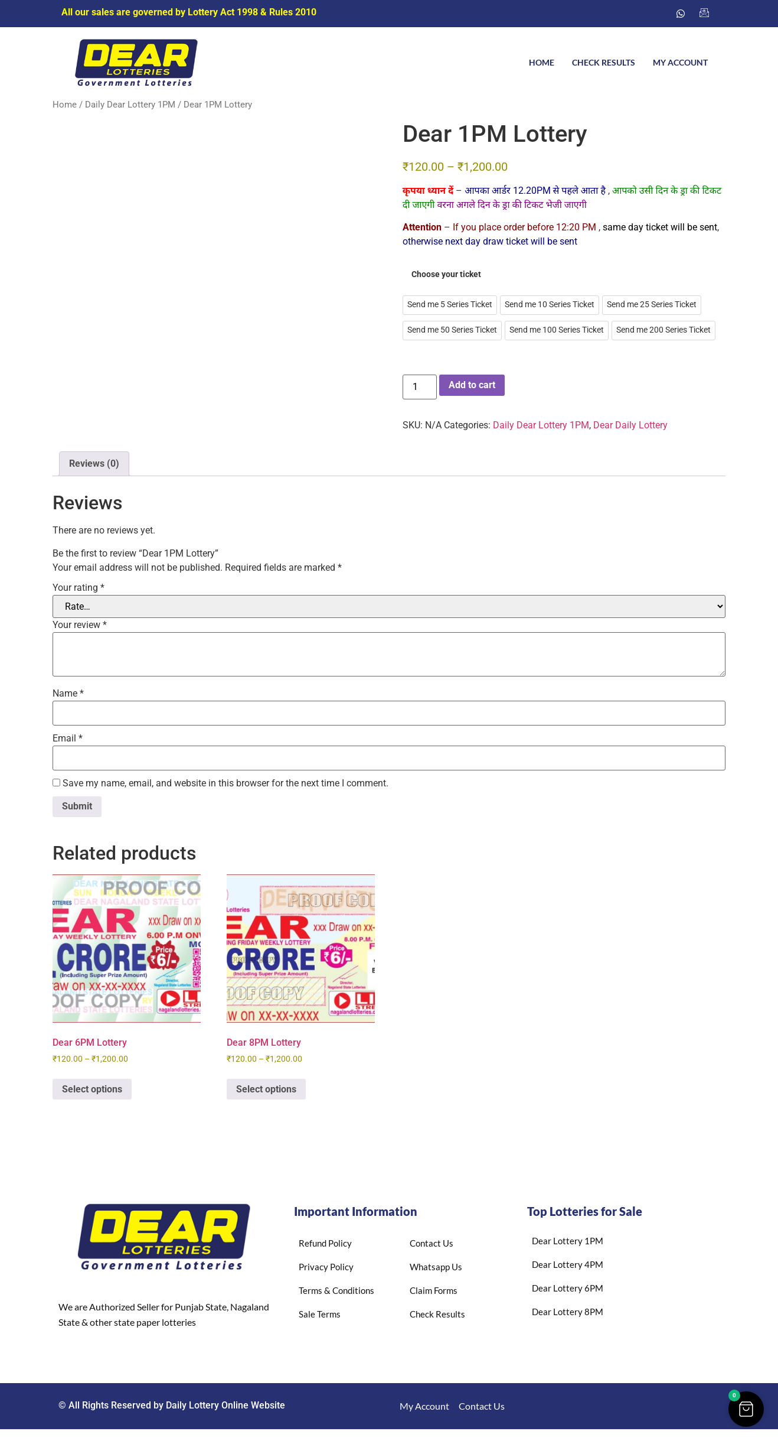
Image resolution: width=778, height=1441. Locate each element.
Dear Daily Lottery (630, 425)
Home (541, 62)
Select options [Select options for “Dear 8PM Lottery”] (266, 1089)
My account (680, 62)
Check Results (603, 62)
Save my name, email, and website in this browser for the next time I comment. (225, 783)
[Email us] (704, 13)
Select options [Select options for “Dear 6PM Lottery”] (92, 1089)
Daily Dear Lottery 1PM (130, 104)
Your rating (78, 588)
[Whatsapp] (680, 13)
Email (68, 738)
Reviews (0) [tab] (94, 463)
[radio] (450, 305)
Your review (80, 625)
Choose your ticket (446, 275)
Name (68, 693)
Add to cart (472, 385)
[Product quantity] (420, 387)
